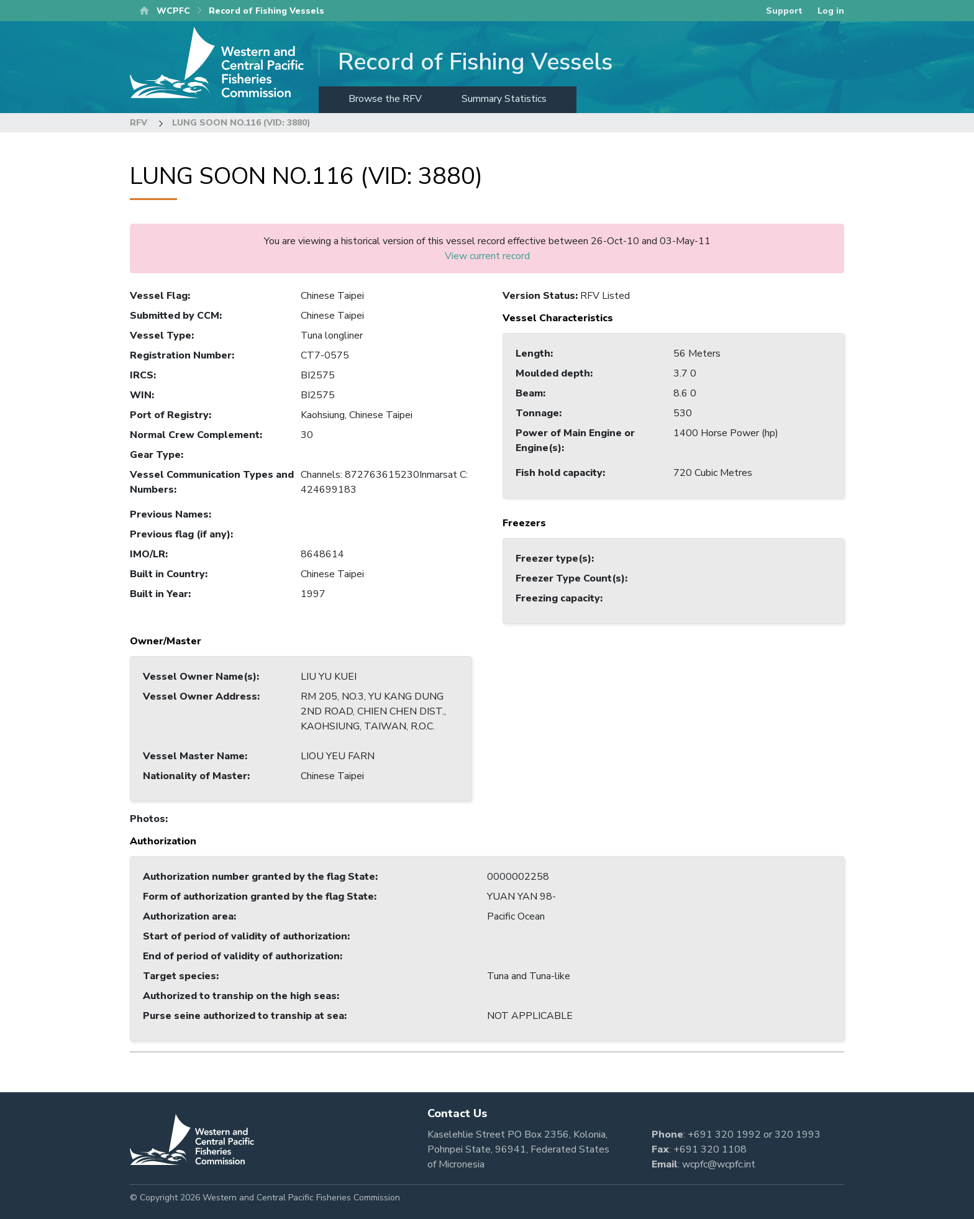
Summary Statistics (504, 99)
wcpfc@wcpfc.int (718, 1164)
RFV (138, 123)
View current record (487, 256)
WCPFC (173, 11)
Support (784, 11)
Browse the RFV (385, 99)
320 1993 (798, 1134)
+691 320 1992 (724, 1134)
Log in (830, 11)
